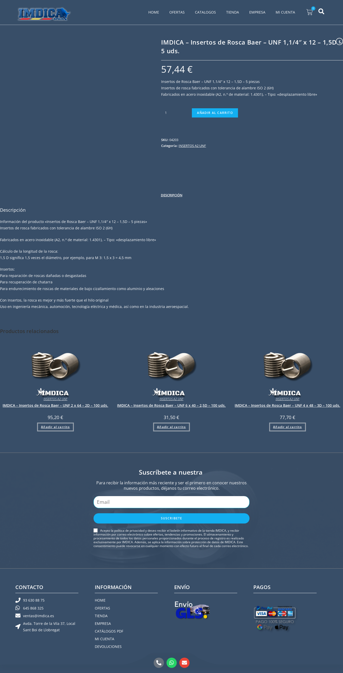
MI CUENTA (285, 12)
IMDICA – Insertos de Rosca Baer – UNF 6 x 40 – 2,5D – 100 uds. (171, 405)
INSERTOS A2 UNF (192, 145)
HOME (153, 12)
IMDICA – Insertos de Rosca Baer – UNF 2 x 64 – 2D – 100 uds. (55, 405)
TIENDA (232, 12)
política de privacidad (129, 530)
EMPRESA (257, 12)
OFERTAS (177, 12)
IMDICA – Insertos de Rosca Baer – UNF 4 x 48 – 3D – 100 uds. (287, 405)
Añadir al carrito (215, 113)
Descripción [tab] (171, 195)
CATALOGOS (205, 12)
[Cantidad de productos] (165, 112)
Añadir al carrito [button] (55, 427)
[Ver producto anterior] (339, 41)
